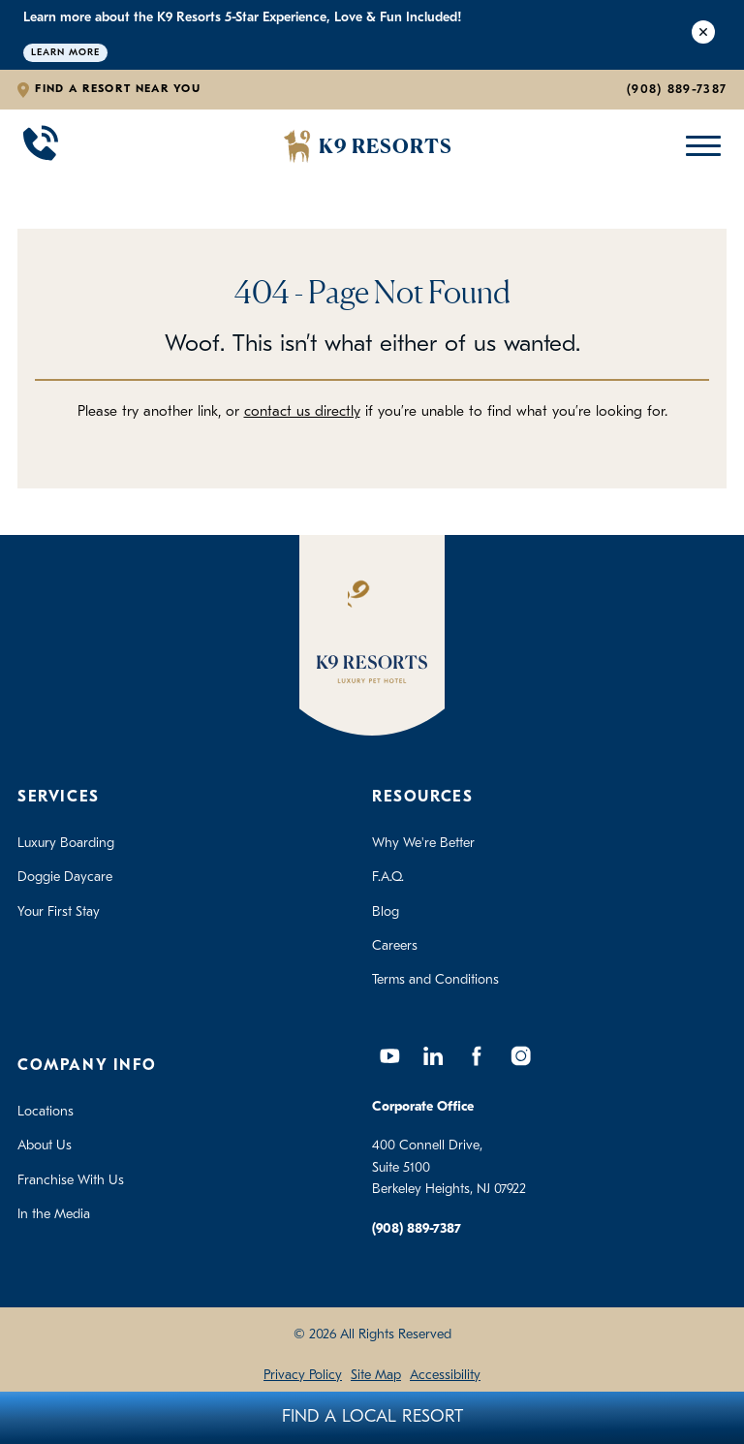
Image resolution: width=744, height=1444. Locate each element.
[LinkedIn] (433, 1056)
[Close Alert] (703, 35)
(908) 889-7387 (677, 89)
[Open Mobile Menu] (699, 146)
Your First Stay (58, 912)
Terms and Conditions (435, 980)
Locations (45, 1112)
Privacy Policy (303, 1375)
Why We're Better (423, 843)
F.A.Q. (388, 877)
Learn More (65, 52)
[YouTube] (389, 1056)
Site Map (376, 1375)
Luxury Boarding (65, 843)
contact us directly (302, 412)
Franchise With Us (70, 1181)
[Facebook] (476, 1056)
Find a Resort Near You (118, 89)
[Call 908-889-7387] (40, 146)
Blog (385, 912)
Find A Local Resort (372, 1417)
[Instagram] (520, 1056)
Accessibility (445, 1375)
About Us (44, 1146)
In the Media (53, 1215)
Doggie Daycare (64, 877)
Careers (395, 946)
